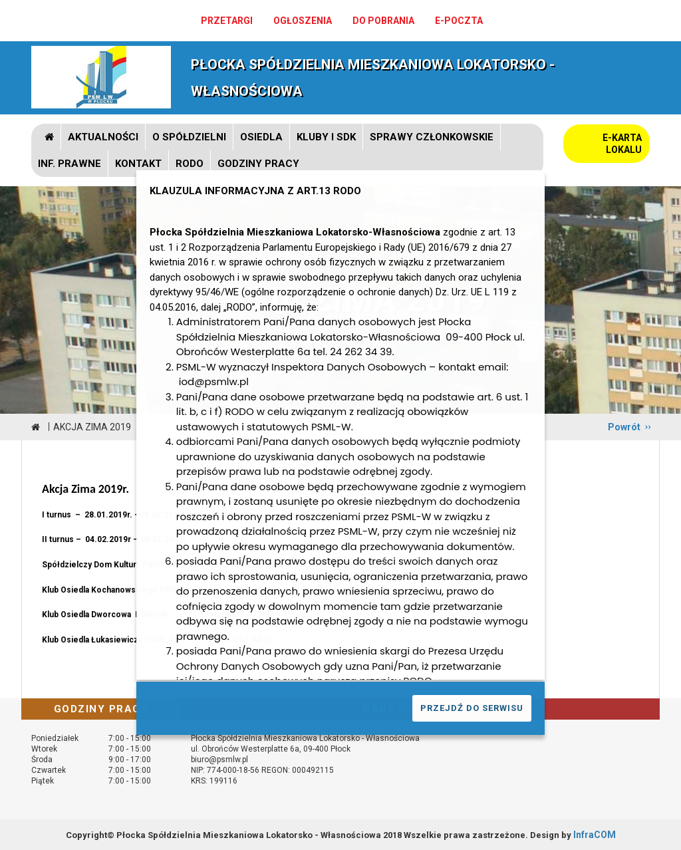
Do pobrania (383, 20)
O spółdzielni (189, 137)
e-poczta (459, 20)
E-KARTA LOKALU (622, 143)
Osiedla (261, 137)
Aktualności (103, 137)
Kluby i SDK (326, 137)
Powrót (624, 427)
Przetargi (227, 20)
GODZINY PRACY (258, 164)
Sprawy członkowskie (431, 137)
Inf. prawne (69, 164)
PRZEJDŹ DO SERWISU (471, 708)
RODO (190, 164)
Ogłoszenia (302, 20)
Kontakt (138, 164)
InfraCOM (594, 834)
